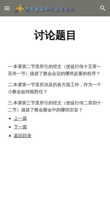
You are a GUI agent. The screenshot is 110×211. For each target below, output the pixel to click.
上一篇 (20, 118)
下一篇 (20, 127)
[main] (55, 35)
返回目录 (22, 135)
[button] (7, 8)
